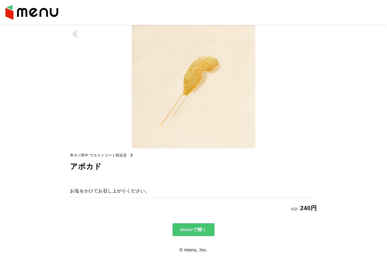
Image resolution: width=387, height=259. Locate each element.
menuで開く (193, 229)
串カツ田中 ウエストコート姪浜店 (98, 155)
